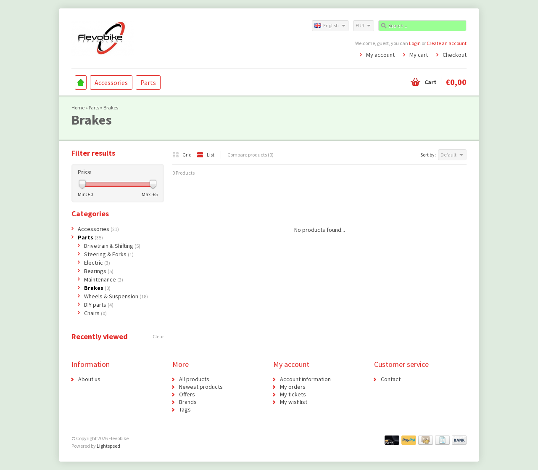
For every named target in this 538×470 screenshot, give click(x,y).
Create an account (447, 43)
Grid (182, 154)
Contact (391, 379)
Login (415, 43)
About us (89, 379)
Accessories (111, 82)
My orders (293, 386)
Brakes (110, 107)
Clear (158, 336)
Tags (185, 409)
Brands (188, 402)
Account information (305, 379)
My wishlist (293, 402)
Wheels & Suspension (116, 296)
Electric (97, 262)
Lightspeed (108, 446)
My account (380, 54)
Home (81, 82)
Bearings (98, 271)
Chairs (95, 313)
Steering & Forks (109, 254)
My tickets (293, 394)
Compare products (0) (250, 154)
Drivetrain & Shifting (112, 246)
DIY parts (98, 304)
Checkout (455, 54)
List (205, 154)
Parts (148, 82)
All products (194, 379)
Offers (187, 394)
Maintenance (103, 279)
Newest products (201, 386)
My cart (418, 54)
